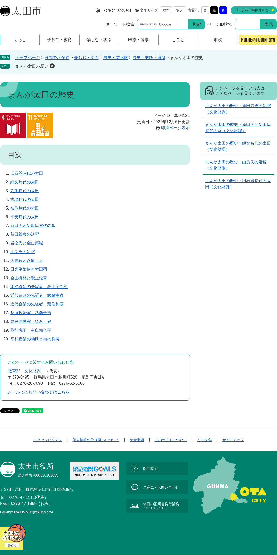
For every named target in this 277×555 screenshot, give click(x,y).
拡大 (179, 10)
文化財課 (32, 371)
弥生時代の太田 (24, 191)
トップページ (27, 57)
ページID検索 (219, 24)
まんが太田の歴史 (31, 66)
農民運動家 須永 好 (30, 321)
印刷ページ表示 (175, 128)
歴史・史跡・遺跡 (149, 57)
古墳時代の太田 (24, 199)
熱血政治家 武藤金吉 (30, 313)
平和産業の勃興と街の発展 (35, 339)
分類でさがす (57, 57)
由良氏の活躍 (22, 252)
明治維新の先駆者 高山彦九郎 (39, 286)
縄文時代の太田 (24, 182)
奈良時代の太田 (24, 208)
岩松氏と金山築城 (26, 243)
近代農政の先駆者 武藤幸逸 (37, 295)
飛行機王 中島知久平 (30, 330)
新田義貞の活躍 (24, 234)
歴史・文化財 (115, 57)
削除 (52, 65)
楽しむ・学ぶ (86, 57)
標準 (166, 10)
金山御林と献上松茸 (28, 278)
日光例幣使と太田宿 (28, 269)
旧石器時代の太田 (26, 173)
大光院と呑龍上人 (26, 260)
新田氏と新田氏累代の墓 (32, 225)
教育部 (14, 371)
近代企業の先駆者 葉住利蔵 (37, 304)
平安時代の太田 (24, 217)
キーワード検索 (120, 24)
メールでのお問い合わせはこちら (39, 392)
